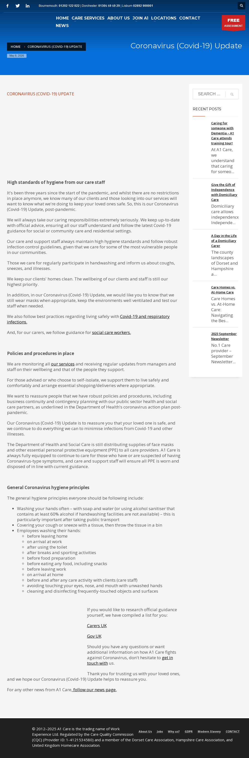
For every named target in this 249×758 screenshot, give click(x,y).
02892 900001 (143, 6)
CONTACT (233, 731)
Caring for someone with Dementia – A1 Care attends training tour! (222, 133)
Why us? (174, 731)
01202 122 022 (69, 6)
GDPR (189, 731)
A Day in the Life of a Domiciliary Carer (224, 240)
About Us (145, 731)
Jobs (160, 731)
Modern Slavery (209, 731)
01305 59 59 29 (109, 6)
